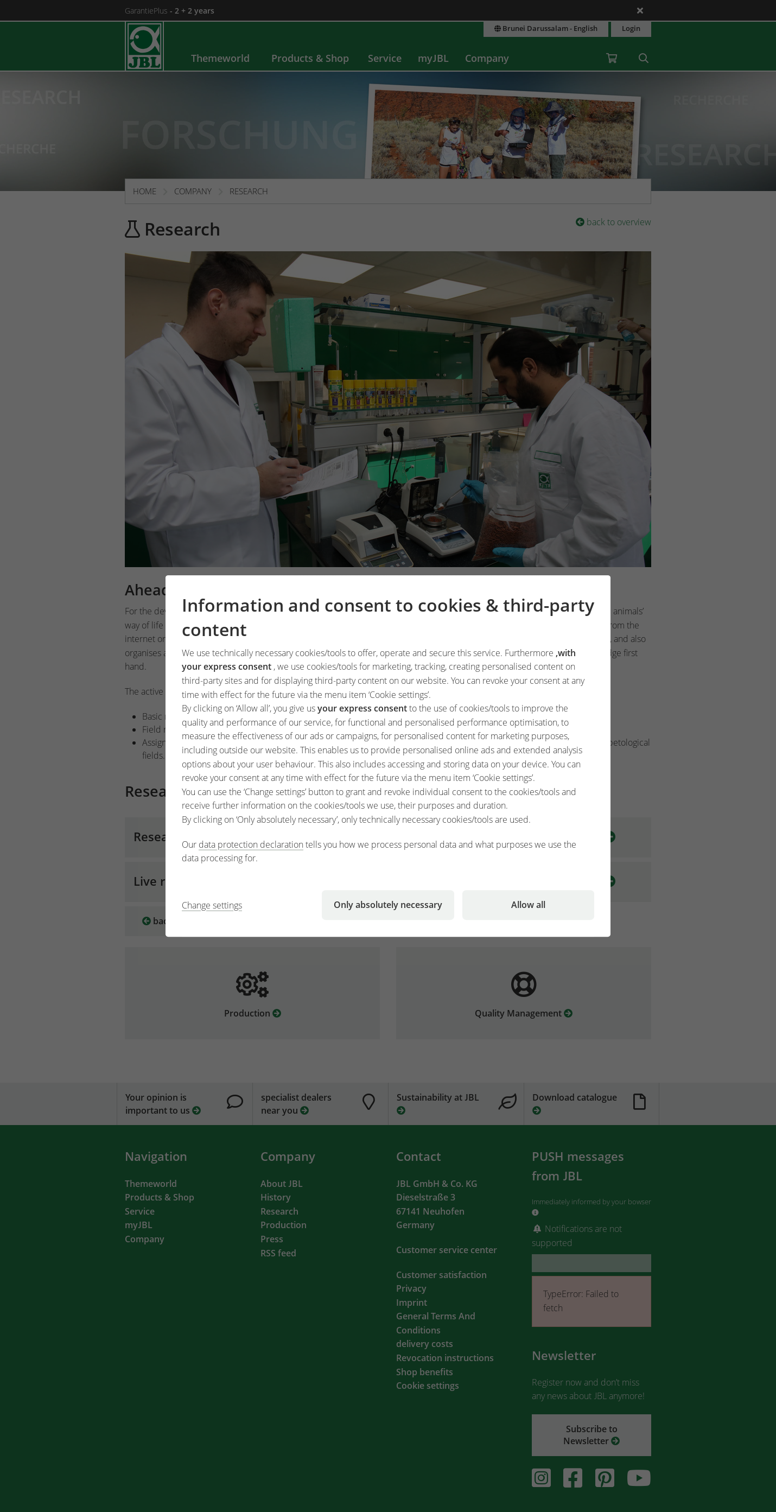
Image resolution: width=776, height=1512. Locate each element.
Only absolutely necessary (388, 905)
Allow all (528, 905)
